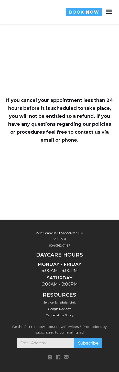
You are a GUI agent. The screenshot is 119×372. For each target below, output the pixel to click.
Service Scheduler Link (59, 302)
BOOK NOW (84, 12)
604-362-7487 (59, 245)
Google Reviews (59, 309)
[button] (104, 12)
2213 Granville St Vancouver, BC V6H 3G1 (59, 236)
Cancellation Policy (60, 315)
